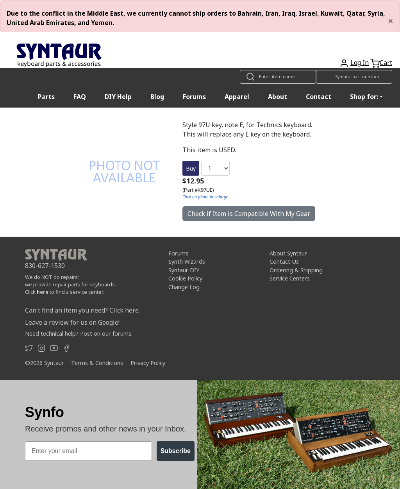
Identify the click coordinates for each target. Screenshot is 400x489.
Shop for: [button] (364, 96)
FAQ (79, 96)
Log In (359, 62)
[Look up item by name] (278, 77)
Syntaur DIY (183, 270)
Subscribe (176, 451)
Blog (157, 96)
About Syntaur (288, 253)
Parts (46, 96)
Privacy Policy (147, 363)
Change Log (184, 287)
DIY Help (118, 96)
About (277, 96)
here (42, 291)
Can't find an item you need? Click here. (82, 310)
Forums (194, 96)
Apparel (237, 96)
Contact (318, 96)
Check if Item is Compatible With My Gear (249, 213)
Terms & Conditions (97, 363)
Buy (191, 168)
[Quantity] (215, 168)
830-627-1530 (45, 265)
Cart (386, 62)
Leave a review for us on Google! (72, 322)
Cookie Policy (185, 278)
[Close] (390, 20)
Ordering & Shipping (296, 270)
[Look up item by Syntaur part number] (354, 77)
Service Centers (290, 278)
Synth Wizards (186, 261)
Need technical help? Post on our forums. (78, 333)
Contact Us (284, 261)
